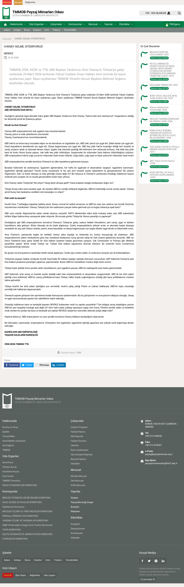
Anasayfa (6, 42)
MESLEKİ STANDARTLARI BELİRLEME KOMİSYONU (26, 501)
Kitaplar (74, 501)
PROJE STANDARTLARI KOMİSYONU (19, 489)
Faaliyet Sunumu (78, 444)
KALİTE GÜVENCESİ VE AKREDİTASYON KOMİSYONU (27, 538)
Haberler (75, 449)
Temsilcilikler (70, 33)
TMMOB (6, 453)
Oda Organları (38, 27)
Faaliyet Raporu (78, 435)
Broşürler (75, 510)
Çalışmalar (57, 27)
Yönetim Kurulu (9, 470)
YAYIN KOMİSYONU (11, 533)
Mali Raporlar (77, 440)
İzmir (46, 33)
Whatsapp (42, 368)
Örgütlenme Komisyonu (13, 510)
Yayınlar (110, 27)
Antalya (17, 33)
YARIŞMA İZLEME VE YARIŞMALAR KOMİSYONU (25, 524)
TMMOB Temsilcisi (11, 484)
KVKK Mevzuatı (78, 489)
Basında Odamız (78, 463)
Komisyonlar (77, 27)
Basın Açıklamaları (79, 453)
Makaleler (75, 515)
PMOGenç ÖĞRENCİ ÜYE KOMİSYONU (20, 519)
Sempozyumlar (78, 532)
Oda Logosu (49, 579)
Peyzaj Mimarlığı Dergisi (82, 506)
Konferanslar (77, 537)
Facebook (11, 368)
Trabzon (56, 33)
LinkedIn (58, 368)
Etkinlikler (126, 27)
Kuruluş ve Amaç (10, 431)
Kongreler (75, 527)
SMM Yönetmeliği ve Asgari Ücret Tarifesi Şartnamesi (27, 529)
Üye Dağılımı (8, 449)
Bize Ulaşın (20, 579)
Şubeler (6, 435)
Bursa (27, 33)
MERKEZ (8, 57)
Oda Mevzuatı (77, 484)
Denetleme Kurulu (10, 475)
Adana (7, 33)
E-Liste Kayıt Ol (148, 583)
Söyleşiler (75, 541)
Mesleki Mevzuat (79, 480)
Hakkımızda (18, 27)
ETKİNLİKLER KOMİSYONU (15, 542)
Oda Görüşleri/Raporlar (81, 458)
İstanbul (37, 33)
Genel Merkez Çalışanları (14, 444)
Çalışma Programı (79, 431)
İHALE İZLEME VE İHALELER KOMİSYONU (22, 506)
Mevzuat (94, 27)
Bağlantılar (30, 2)
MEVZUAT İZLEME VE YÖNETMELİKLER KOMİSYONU (27, 515)
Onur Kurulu (8, 480)
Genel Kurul (7, 466)
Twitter (27, 368)
